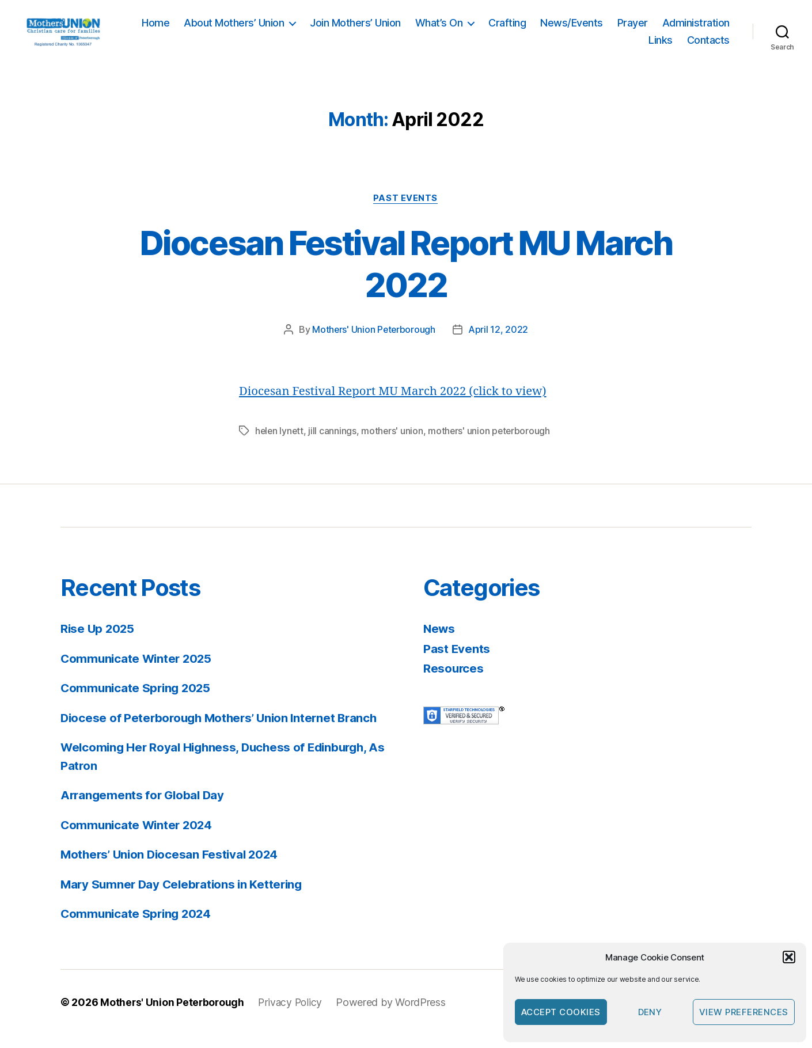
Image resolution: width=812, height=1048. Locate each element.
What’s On (521, 30)
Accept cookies (561, 1012)
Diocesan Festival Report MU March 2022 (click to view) (397, 404)
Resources (454, 681)
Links (660, 46)
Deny (650, 1012)
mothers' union (394, 444)
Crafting (589, 30)
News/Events (653, 30)
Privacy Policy (292, 1015)
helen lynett (280, 444)
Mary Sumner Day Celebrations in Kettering (184, 897)
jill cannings (334, 444)
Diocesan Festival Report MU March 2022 (406, 276)
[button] (789, 957)
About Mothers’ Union (315, 30)
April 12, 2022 (499, 343)
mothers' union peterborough (492, 444)
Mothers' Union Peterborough (374, 343)
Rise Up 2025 (98, 642)
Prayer (714, 30)
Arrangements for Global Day (144, 808)
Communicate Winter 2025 (138, 672)
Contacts (708, 46)
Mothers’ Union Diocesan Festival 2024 (172, 867)
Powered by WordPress (394, 1015)
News (439, 642)
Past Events (406, 212)
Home (237, 30)
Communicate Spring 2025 (137, 701)
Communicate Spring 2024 (137, 927)
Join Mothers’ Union (437, 30)
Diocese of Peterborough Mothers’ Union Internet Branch (223, 731)
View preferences (743, 1012)
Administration (600, 46)
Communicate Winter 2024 (138, 838)
